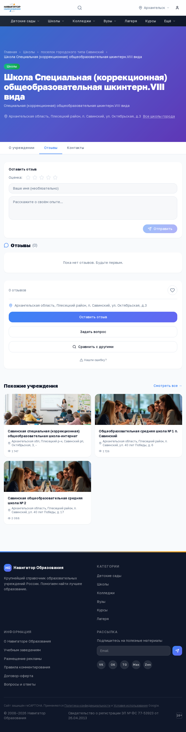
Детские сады (25, 21)
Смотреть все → (168, 386)
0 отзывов (17, 290)
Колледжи (84, 21)
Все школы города (159, 116)
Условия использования (131, 705)
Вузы (110, 21)
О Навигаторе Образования (27, 641)
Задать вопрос (93, 332)
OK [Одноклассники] (113, 664)
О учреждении (21, 148)
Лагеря (131, 21)
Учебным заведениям (22, 650)
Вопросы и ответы (20, 684)
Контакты (75, 148)
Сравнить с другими (93, 347)
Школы (56, 21)
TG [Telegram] (124, 664)
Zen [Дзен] (148, 664)
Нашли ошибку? (93, 360)
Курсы (150, 21)
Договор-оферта (18, 676)
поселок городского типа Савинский (72, 52)
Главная (10, 52)
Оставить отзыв (93, 317)
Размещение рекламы (23, 659)
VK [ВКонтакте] (101, 664)
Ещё (170, 21)
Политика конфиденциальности (87, 705)
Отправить (160, 229)
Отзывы (50, 148)
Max (136, 664)
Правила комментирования (27, 667)
